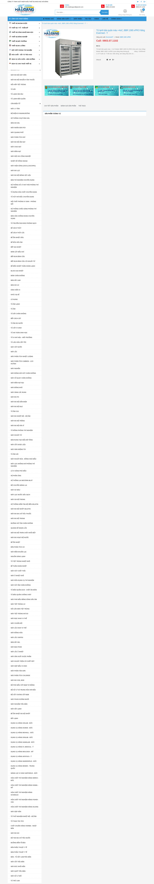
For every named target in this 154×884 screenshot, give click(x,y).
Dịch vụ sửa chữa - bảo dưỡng (23, 59)
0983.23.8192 (110, 7)
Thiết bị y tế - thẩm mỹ (20, 28)
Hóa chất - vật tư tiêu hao (22, 54)
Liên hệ (105, 19)
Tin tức (88, 19)
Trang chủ (48, 19)
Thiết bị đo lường (18, 45)
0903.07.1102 (140, 7)
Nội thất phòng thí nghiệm (22, 50)
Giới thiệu (78, 19)
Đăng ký (129, 14)
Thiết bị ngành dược (19, 23)
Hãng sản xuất (64, 19)
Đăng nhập (121, 14)
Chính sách (116, 19)
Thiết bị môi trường (19, 41)
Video (96, 19)
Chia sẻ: (98, 59)
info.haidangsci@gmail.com (74, 7)
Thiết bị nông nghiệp (19, 37)
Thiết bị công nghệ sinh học (22, 32)
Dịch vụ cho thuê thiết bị (21, 63)
